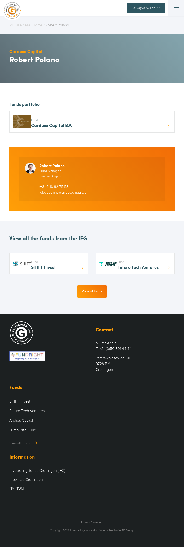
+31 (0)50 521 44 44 (146, 8)
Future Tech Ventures (27, 411)
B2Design (128, 530)
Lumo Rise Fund (22, 430)
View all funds (92, 291)
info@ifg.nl (109, 343)
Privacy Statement (92, 522)
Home (37, 25)
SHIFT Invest (19, 401)
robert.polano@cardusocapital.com (64, 193)
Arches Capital (21, 420)
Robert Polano (52, 165)
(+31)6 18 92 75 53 (54, 186)
